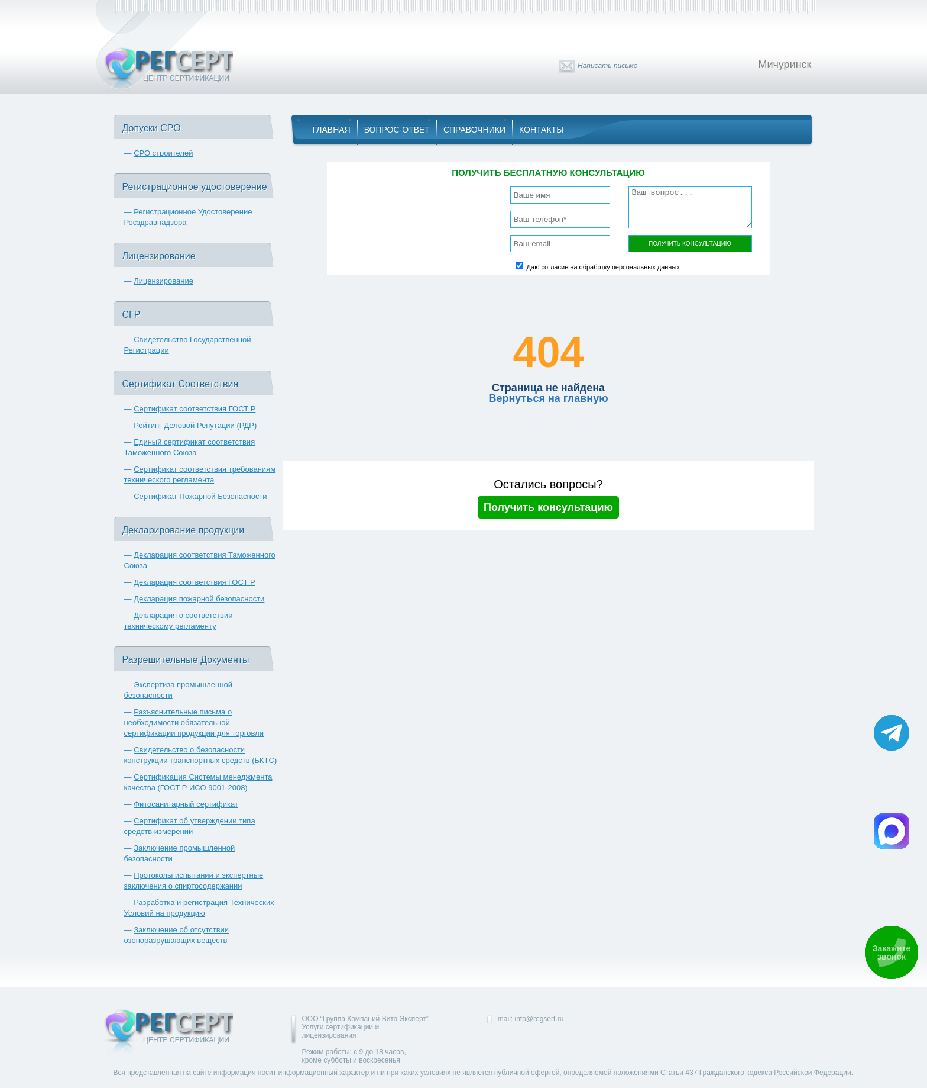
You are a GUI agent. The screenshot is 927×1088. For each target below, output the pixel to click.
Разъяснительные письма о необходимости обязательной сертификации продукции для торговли (194, 722)
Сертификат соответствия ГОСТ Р (194, 408)
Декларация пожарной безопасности (199, 598)
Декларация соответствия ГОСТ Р (194, 582)
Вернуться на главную (548, 398)
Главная (332, 129)
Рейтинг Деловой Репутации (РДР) (195, 425)
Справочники (474, 129)
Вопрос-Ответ (397, 129)
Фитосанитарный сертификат (186, 804)
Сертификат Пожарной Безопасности (200, 496)
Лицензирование (163, 280)
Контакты (541, 129)
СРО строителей (163, 153)
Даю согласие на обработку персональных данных (603, 267)
